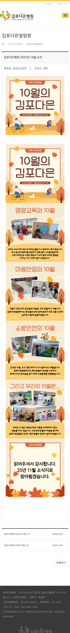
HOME (48, 4)
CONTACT (62, 4)
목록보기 (61, 562)
